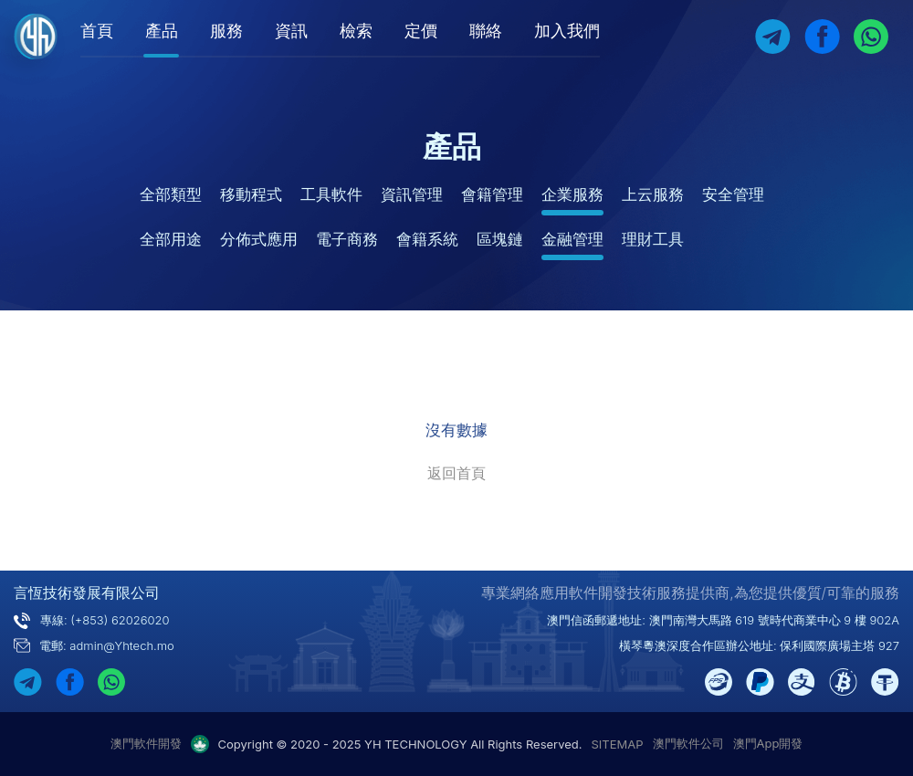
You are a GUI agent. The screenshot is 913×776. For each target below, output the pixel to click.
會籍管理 (492, 194)
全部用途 (171, 239)
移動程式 (251, 194)
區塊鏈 (500, 239)
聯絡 (485, 30)
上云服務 (653, 194)
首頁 (96, 30)
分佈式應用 (259, 239)
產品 (161, 30)
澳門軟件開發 (146, 743)
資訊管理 (412, 194)
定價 (420, 30)
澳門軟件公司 (688, 743)
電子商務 (347, 239)
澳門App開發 (768, 743)
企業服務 (572, 194)
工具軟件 (331, 194)
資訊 (291, 30)
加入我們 (567, 30)
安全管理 (733, 194)
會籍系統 (427, 239)
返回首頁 (456, 473)
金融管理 (572, 239)
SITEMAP (618, 744)
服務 (226, 30)
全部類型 (171, 194)
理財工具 (653, 239)
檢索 (356, 30)
